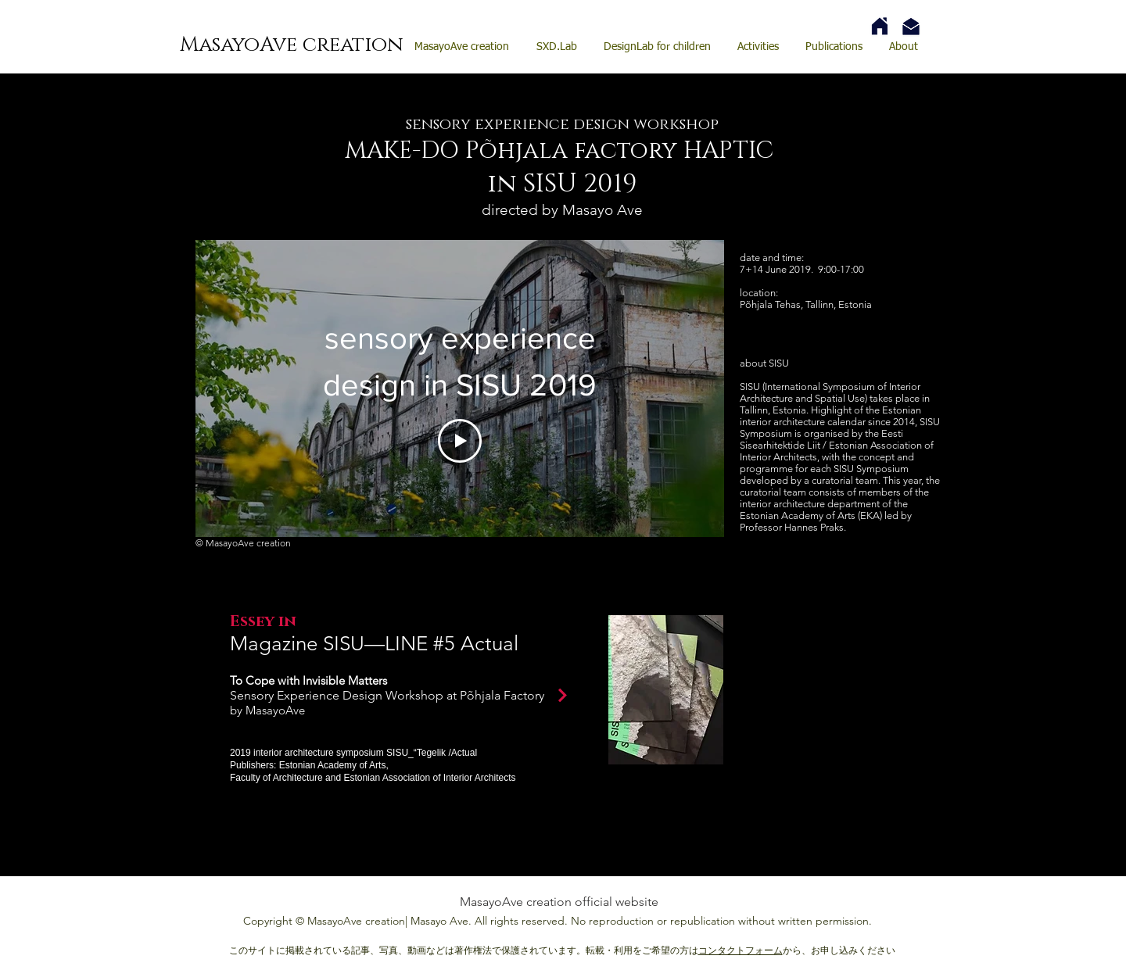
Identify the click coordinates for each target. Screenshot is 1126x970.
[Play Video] (460, 441)
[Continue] (562, 694)
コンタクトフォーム (740, 950)
